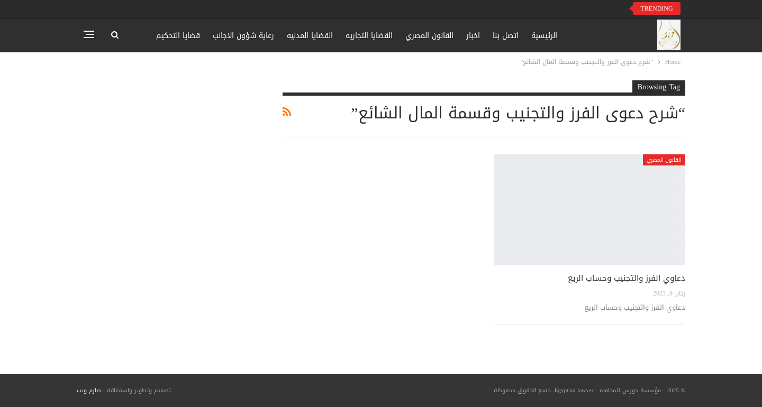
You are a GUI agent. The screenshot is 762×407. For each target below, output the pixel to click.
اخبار (473, 36)
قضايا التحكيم (178, 36)
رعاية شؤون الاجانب (243, 36)
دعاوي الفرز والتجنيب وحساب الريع (626, 278)
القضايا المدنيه (310, 36)
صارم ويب (89, 390)
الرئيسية (544, 36)
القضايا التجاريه (369, 36)
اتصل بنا (506, 36)
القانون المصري (429, 36)
